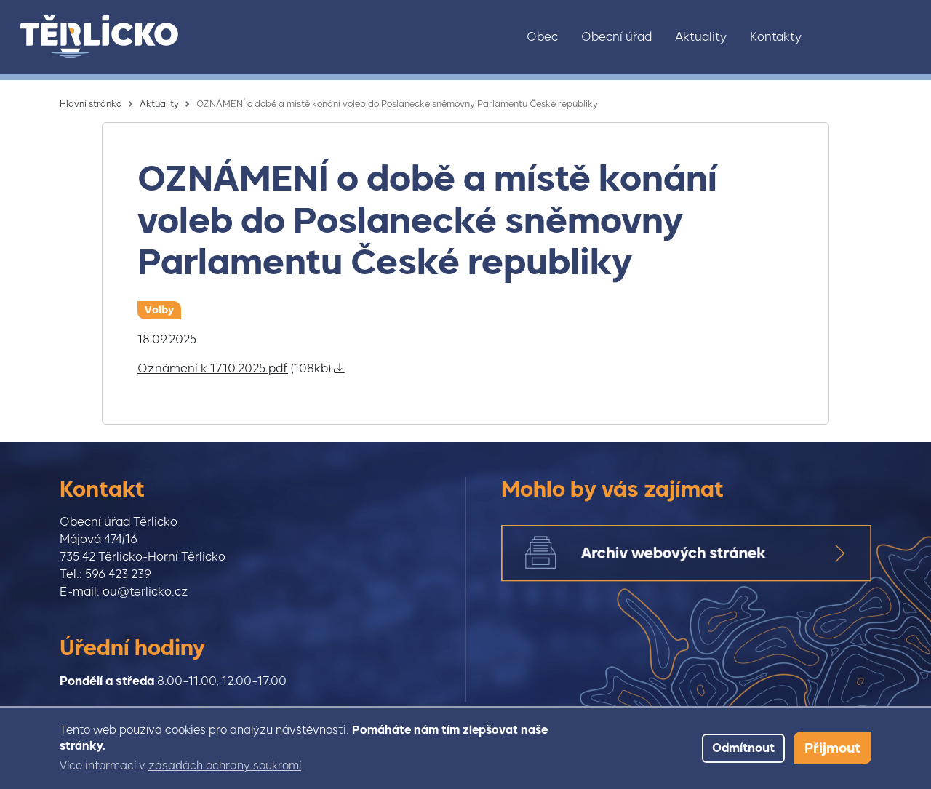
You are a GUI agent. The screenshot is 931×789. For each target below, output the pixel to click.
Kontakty (776, 37)
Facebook (870, 37)
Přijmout (832, 748)
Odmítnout (743, 748)
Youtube (901, 37)
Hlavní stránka (91, 104)
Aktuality (701, 37)
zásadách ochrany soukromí (224, 765)
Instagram (840, 37)
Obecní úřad (616, 37)
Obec (542, 37)
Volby (159, 310)
